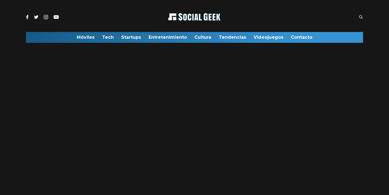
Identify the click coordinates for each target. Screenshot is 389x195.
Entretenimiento (168, 39)
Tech (108, 39)
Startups (131, 39)
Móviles (86, 39)
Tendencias (232, 39)
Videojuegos (268, 39)
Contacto (301, 39)
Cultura (202, 39)
